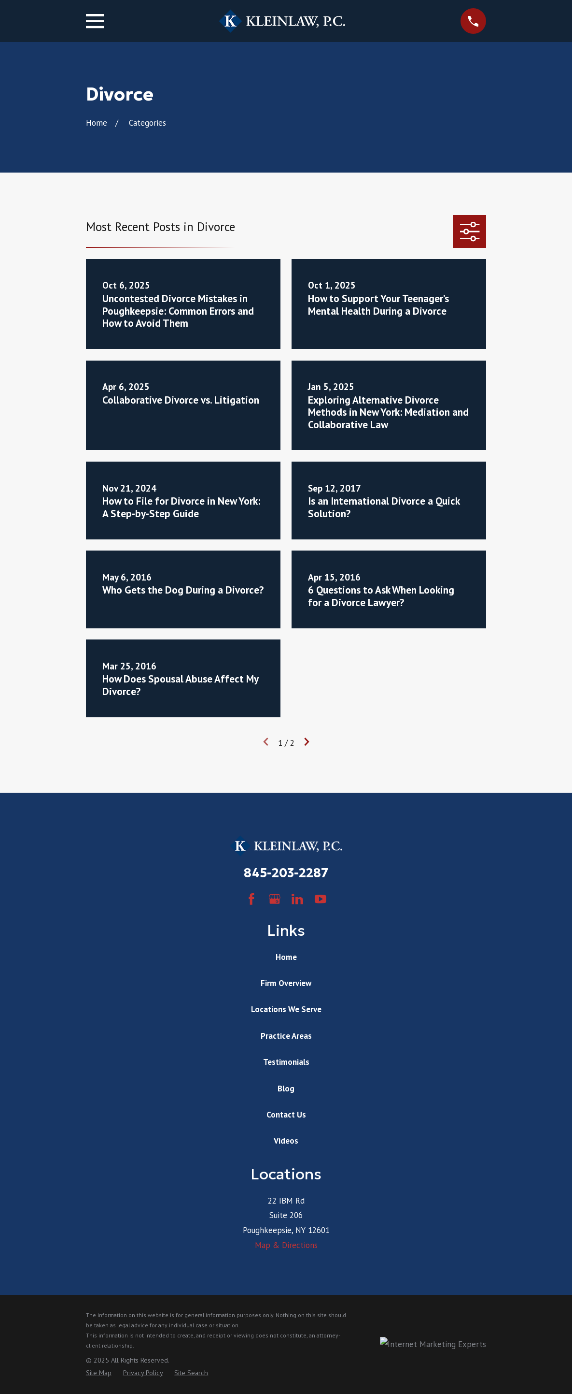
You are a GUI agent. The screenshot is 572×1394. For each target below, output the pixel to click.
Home (286, 957)
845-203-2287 (286, 873)
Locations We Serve (286, 1009)
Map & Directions (286, 1245)
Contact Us (286, 1114)
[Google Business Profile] (274, 899)
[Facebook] (251, 899)
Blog (286, 1088)
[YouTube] (320, 899)
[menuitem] (99, 1373)
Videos (286, 1140)
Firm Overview (286, 983)
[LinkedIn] (297, 899)
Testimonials (286, 1062)
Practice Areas (286, 1036)
